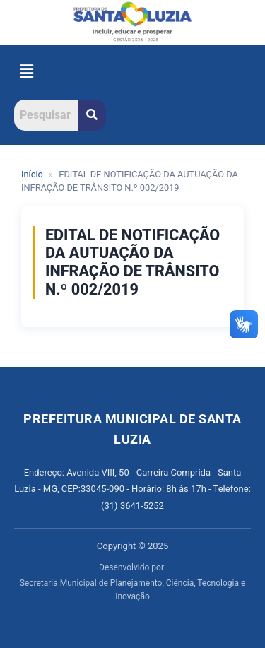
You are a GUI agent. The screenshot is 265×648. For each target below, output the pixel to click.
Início (32, 174)
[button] (26, 72)
